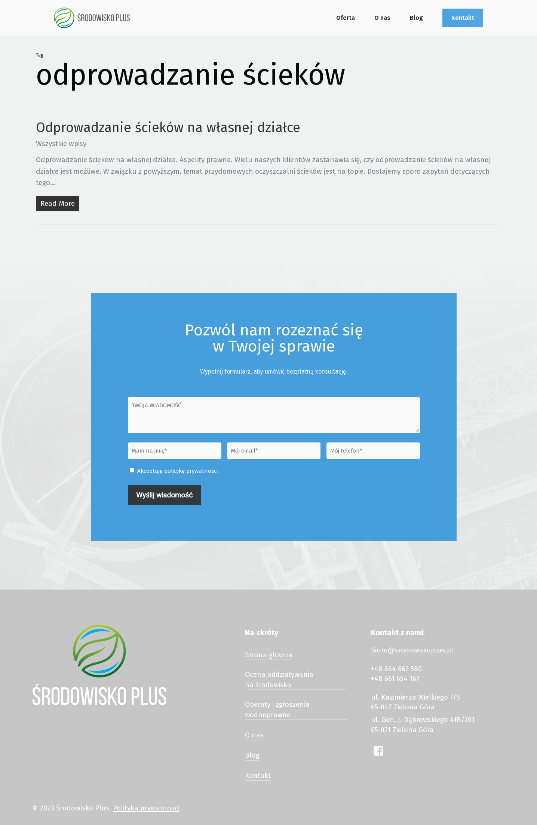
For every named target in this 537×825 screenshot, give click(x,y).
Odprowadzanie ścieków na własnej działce (168, 127)
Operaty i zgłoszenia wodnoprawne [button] (277, 709)
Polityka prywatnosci (146, 808)
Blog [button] (252, 755)
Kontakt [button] (258, 775)
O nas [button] (254, 735)
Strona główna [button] (268, 655)
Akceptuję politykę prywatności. (178, 471)
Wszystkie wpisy (61, 143)
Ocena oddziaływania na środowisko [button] (279, 679)
